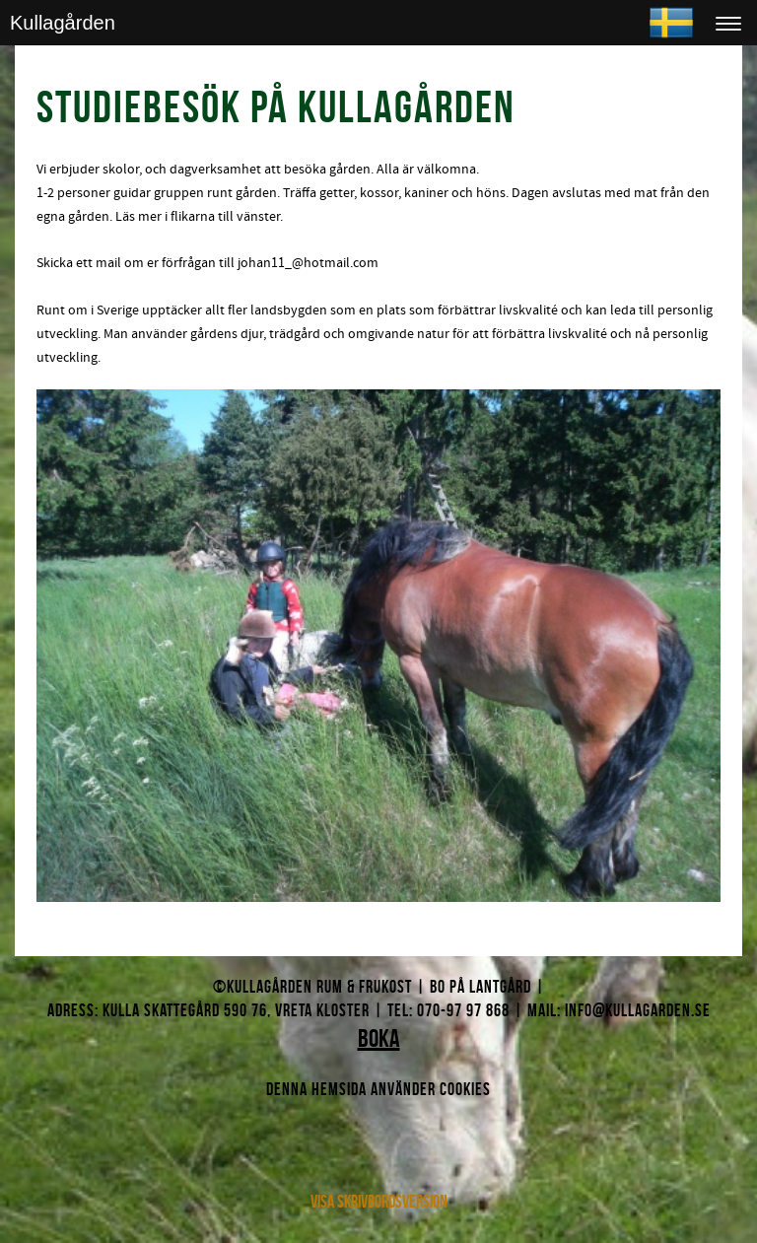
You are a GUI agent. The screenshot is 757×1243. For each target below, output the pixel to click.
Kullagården (62, 23)
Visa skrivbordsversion (378, 1201)
